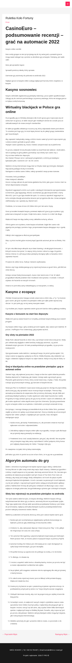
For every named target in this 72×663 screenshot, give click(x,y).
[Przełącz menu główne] (67, 4)
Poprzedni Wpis (9, 634)
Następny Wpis (63, 634)
